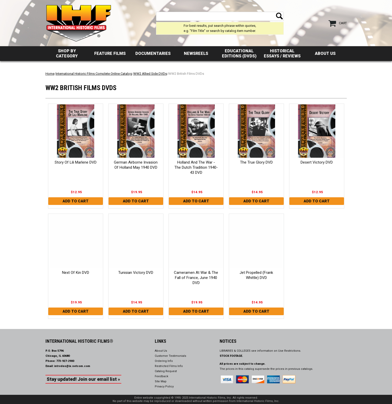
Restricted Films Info (169, 366)
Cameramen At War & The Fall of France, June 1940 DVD (196, 277)
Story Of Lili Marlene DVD (76, 162)
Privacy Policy (164, 386)
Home (49, 74)
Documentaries (153, 53)
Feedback (161, 376)
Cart (343, 23)
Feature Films (110, 53)
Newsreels (196, 53)
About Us (325, 53)
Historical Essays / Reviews (282, 53)
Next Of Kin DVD (75, 272)
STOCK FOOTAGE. (231, 356)
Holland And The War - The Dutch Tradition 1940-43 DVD (196, 167)
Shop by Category (67, 53)
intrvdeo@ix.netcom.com (72, 366)
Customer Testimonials (170, 356)
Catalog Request (166, 371)
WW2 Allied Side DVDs (150, 74)
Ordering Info (164, 361)
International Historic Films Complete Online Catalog (94, 74)
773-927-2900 (65, 361)
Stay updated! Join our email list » (83, 379)
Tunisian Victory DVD (135, 272)
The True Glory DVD (256, 162)
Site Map (161, 381)
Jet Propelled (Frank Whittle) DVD (256, 275)
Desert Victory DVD (317, 162)
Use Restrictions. (289, 350)
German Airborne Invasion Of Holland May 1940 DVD (136, 165)
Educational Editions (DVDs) (239, 53)
